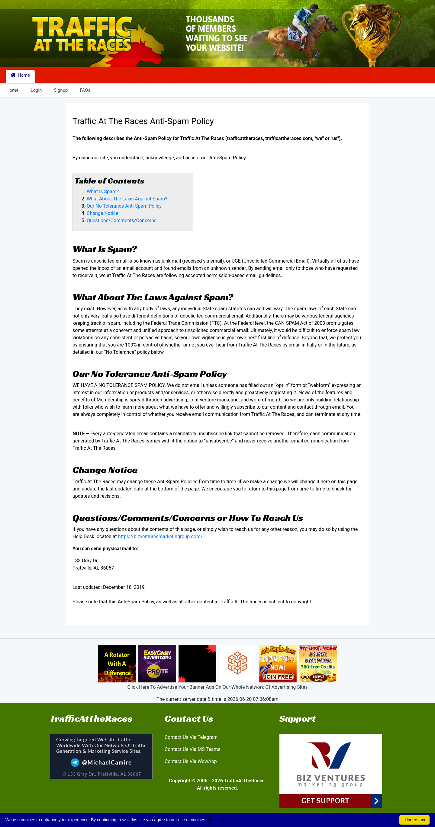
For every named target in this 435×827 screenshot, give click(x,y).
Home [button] (20, 75)
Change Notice (102, 213)
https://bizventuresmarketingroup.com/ (160, 536)
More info (216, 819)
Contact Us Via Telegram (191, 737)
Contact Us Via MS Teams (193, 749)
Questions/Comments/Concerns (121, 220)
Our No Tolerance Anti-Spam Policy (124, 206)
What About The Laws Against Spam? (127, 199)
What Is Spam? (103, 191)
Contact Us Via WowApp (191, 761)
